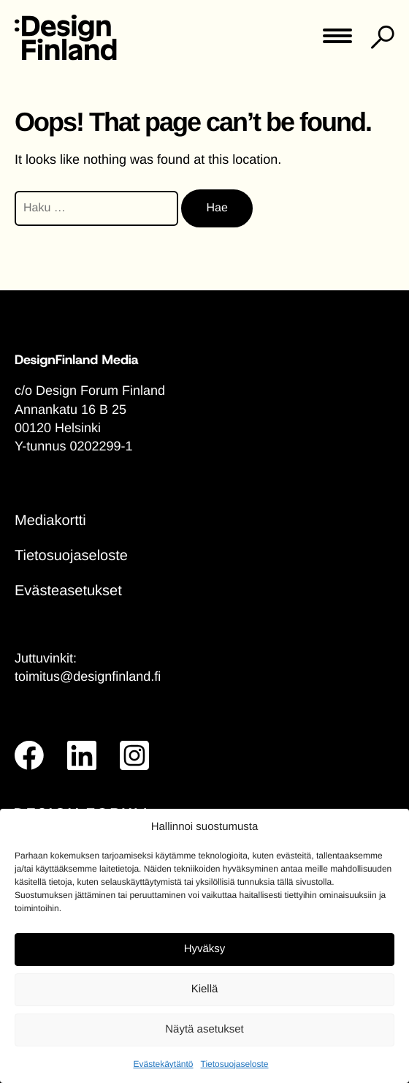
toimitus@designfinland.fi (88, 676)
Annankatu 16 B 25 (70, 409)
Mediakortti (50, 521)
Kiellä (204, 989)
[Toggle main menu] (337, 40)
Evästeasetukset (68, 591)
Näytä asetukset (204, 1029)
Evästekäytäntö (163, 1064)
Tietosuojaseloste (235, 1064)
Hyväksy (205, 949)
